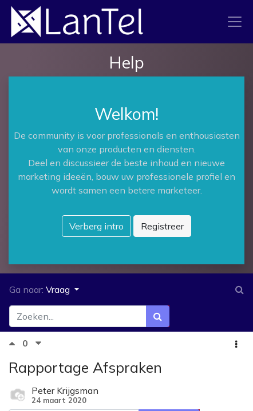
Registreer (162, 226)
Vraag (59, 289)
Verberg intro (96, 226)
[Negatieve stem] (38, 343)
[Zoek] (157, 316)
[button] (236, 344)
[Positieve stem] (15, 343)
